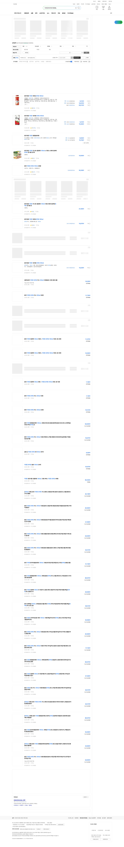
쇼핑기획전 (93, 4)
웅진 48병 (32, 166)
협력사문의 (109, 818)
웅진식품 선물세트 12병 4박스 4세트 (41, 478)
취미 (73, 46)
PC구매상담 (87, 4)
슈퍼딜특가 (21, 805)
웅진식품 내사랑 (34, 116)
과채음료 (26, 98)
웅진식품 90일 (33, 96)
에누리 (94, 1)
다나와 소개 (70, 818)
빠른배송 (26, 52)
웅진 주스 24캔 (33, 410)
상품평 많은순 (48, 61)
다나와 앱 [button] (15, 4)
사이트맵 (99, 818)
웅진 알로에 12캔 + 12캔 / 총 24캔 (42, 339)
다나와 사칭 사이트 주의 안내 (21, 818)
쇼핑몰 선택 (55, 57)
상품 (32, 13)
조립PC (78, 4)
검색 (86, 52)
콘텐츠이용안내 (46, 829)
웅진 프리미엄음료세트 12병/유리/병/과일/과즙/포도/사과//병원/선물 (47, 562)
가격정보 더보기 (84, 101)
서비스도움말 (107, 830)
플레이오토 (104, 1)
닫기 (25, 104)
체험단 (106, 4)
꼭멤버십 (30, 805)
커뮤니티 (98, 4)
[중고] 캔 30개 (33, 452)
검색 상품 (31, 57)
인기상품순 (15, 61)
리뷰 (59, 13)
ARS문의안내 (105, 839)
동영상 (63, 13)
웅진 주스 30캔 (33, 295)
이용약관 (76, 818)
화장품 (48, 46)
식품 (23, 46)
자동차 (74, 4)
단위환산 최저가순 (22, 61)
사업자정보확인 (60, 824)
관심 (38, 108)
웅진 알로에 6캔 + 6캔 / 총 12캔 (42, 382)
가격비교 (23, 57)
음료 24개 (32, 464)
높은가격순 (37, 61)
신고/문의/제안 (100, 830)
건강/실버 (37, 46)
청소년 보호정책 (92, 818)
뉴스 (48, 13)
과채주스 (26, 154)
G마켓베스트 (16, 805)
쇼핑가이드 (42, 13)
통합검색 (26, 13)
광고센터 (104, 818)
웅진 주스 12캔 (33, 396)
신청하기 (85, 797)
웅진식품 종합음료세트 (31, 135)
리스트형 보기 (82, 58)
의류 (60, 46)
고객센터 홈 (94, 830)
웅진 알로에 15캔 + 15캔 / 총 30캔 (42, 353)
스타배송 (26, 805)
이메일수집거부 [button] (95, 839)
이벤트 (102, 4)
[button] (97, 8)
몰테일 (99, 1)
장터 (36, 13)
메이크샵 (110, 1)
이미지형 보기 (84, 58)
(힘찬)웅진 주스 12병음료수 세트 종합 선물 (40, 280)
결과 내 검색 (76, 57)
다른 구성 (86, 142)
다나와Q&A (70, 13)
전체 (15, 57)
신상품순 (42, 61)
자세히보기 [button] (39, 829)
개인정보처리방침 (83, 818)
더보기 (110, 4)
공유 (110, 13)
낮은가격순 (31, 61)
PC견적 (82, 4)
